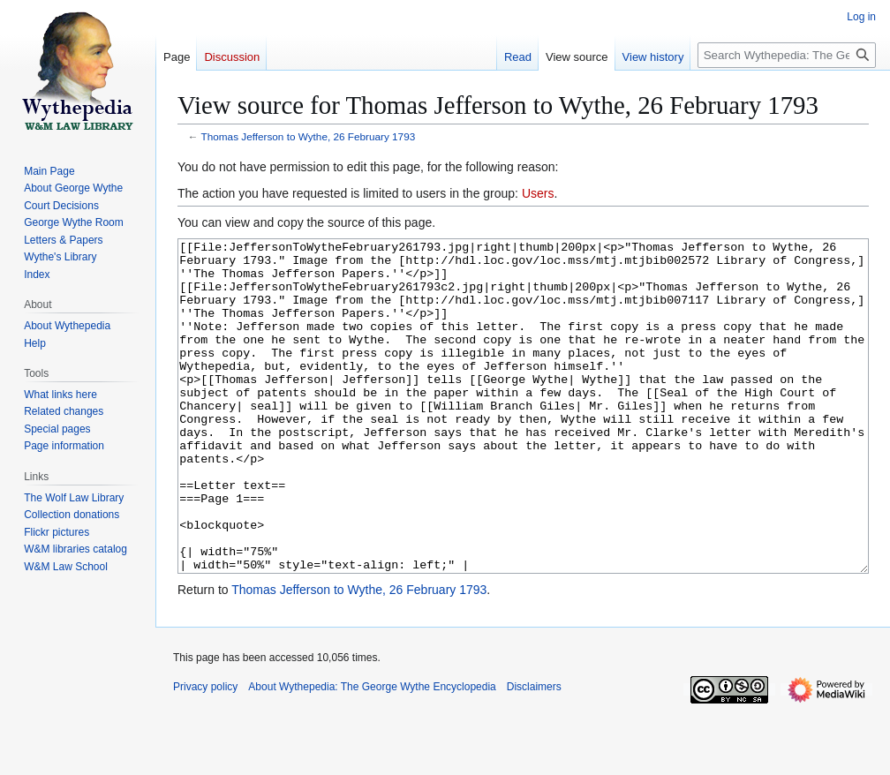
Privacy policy (205, 753)
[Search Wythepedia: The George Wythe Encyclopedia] (787, 55)
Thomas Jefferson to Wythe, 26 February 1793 (308, 136)
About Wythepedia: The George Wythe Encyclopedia (371, 753)
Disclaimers (534, 753)
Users (538, 193)
